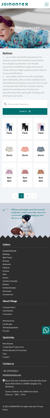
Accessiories (8, 294)
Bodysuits (7, 264)
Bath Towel (7, 257)
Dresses (6, 271)
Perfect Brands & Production (15, 350)
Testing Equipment (10, 327)
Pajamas (6, 267)
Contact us (34, 215)
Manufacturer (8, 321)
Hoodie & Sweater (10, 281)
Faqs (5, 353)
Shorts (9, 155)
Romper (6, 261)
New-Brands (8, 343)
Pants (9, 133)
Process (6, 331)
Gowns (5, 277)
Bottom (6, 284)
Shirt (5, 274)
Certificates (7, 324)
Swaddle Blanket (9, 251)
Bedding (6, 254)
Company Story (9, 307)
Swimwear (7, 291)
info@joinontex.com (12, 375)
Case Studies (8, 311)
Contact (6, 357)
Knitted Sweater (9, 288)
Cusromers (7, 314)
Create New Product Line (13, 347)
